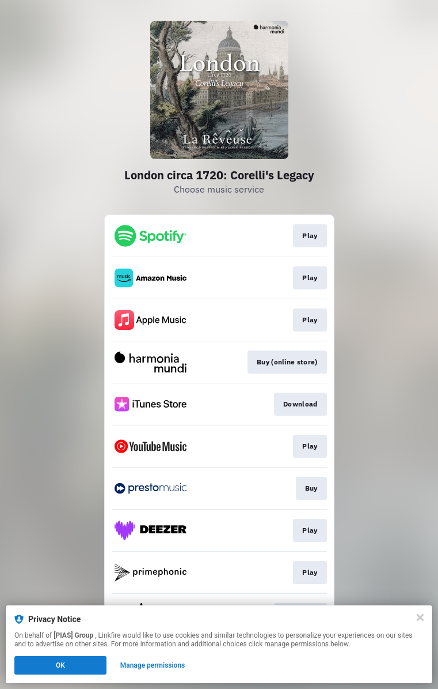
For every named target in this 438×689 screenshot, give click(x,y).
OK (60, 665)
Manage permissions (152, 665)
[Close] (420, 617)
